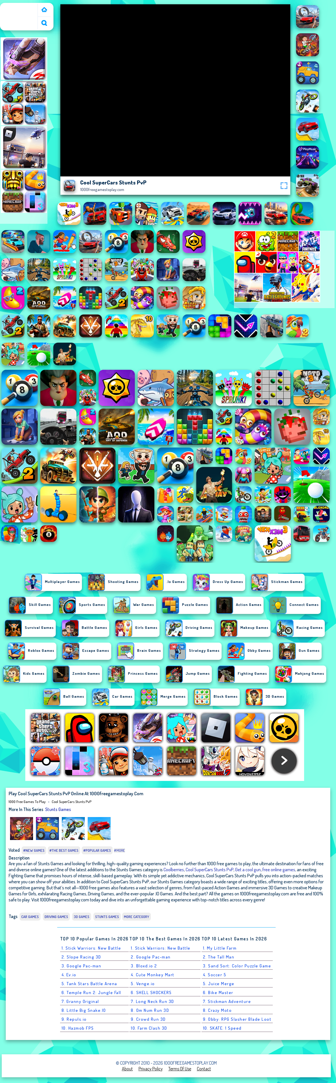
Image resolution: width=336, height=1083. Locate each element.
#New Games (34, 850)
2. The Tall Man (219, 957)
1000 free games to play (20, 9)
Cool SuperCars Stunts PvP (71, 801)
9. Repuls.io (74, 1019)
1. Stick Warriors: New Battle (91, 948)
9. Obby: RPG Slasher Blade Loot (237, 1019)
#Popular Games (97, 850)
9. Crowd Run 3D (148, 1019)
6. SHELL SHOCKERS (151, 992)
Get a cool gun (248, 869)
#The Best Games (63, 850)
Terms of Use (179, 1069)
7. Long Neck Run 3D (152, 1001)
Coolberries (174, 869)
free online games (278, 869)
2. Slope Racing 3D (81, 957)
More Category (136, 916)
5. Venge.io (143, 983)
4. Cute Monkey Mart (152, 974)
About (127, 1069)
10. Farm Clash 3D (149, 1028)
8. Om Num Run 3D (150, 1010)
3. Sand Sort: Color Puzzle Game (237, 966)
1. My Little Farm (220, 948)
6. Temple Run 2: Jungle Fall (91, 992)
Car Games (30, 916)
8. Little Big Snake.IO (84, 1010)
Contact (204, 1069)
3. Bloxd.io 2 (144, 966)
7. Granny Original (80, 1001)
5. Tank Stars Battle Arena (89, 983)
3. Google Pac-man (81, 966)
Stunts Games (58, 809)
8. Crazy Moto (217, 1010)
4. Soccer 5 (214, 974)
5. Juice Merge (219, 983)
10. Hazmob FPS (78, 1028)
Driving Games (56, 916)
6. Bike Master (218, 992)
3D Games (81, 916)
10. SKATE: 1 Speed (222, 1028)
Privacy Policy (151, 1069)
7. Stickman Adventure (227, 1001)
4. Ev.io (69, 974)
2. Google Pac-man (151, 957)
